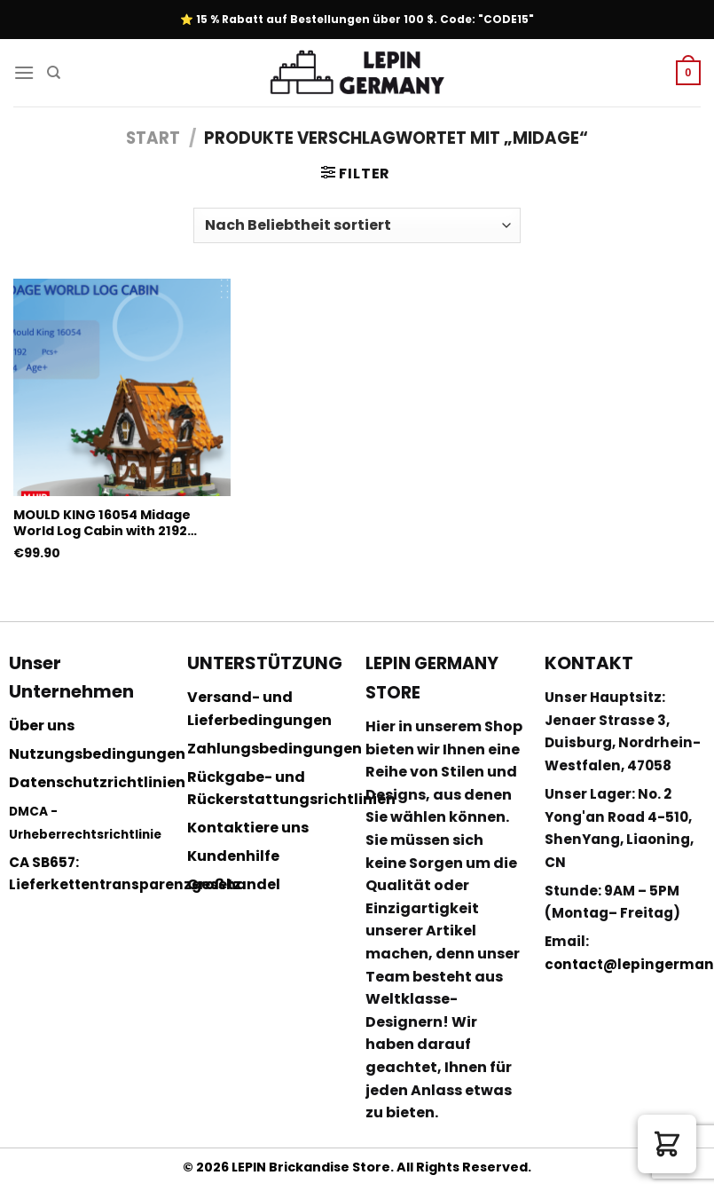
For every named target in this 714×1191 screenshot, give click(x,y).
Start (153, 138)
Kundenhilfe (233, 856)
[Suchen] (53, 73)
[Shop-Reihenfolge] (356, 225)
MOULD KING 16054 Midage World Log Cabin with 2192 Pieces (102, 523)
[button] (667, 1144)
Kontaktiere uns (248, 827)
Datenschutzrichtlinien (97, 782)
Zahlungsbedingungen (274, 748)
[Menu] (24, 72)
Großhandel (233, 884)
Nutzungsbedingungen (97, 754)
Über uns (42, 725)
